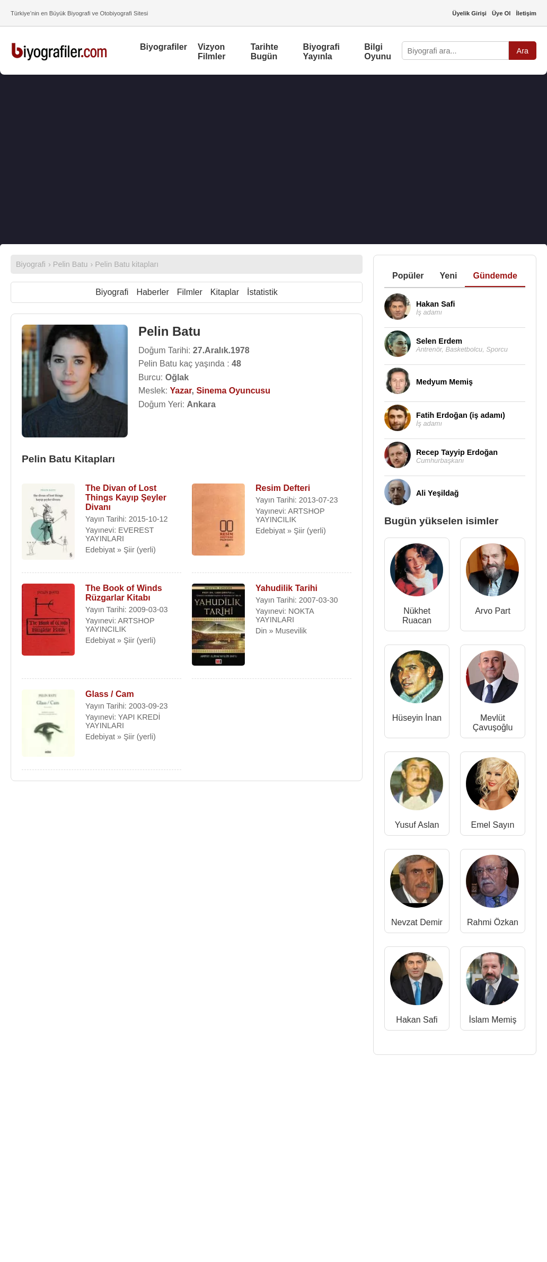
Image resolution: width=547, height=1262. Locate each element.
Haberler (152, 292)
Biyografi (111, 292)
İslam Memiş (493, 1019)
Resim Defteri (282, 488)
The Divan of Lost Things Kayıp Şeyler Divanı (125, 498)
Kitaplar (224, 292)
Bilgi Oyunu (377, 51)
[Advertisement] (273, 159)
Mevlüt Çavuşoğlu (493, 722)
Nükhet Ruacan (416, 615)
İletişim (526, 13)
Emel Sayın (493, 824)
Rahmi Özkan (492, 922)
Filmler (189, 292)
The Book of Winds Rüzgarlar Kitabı (123, 593)
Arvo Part (492, 610)
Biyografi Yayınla (321, 51)
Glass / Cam (109, 694)
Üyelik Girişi (469, 13)
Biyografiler (163, 46)
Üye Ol (501, 13)
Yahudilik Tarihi (286, 588)
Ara (522, 51)
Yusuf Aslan (417, 824)
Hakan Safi (416, 1019)
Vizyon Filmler (211, 51)
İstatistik (262, 292)
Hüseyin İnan (417, 717)
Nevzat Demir (417, 922)
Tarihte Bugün (264, 51)
